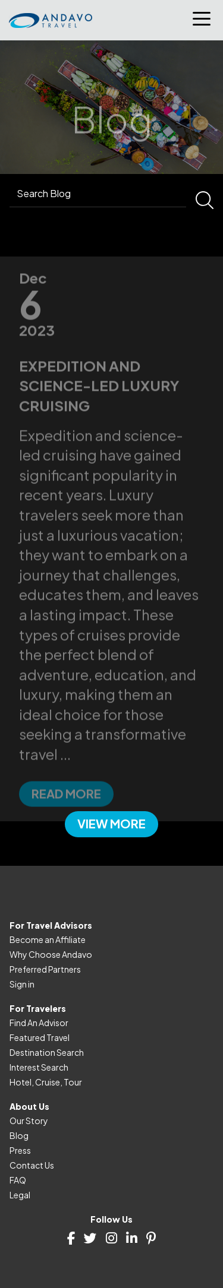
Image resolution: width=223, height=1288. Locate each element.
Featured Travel (40, 1037)
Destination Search (47, 1052)
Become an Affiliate (48, 939)
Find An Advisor (39, 1022)
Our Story (29, 1120)
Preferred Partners (45, 969)
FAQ (18, 1180)
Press (20, 1150)
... (65, 772)
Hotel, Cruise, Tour (46, 1082)
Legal (20, 1194)
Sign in (22, 984)
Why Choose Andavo (51, 954)
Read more (66, 811)
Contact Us (32, 1165)
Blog (19, 1135)
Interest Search (39, 1067)
